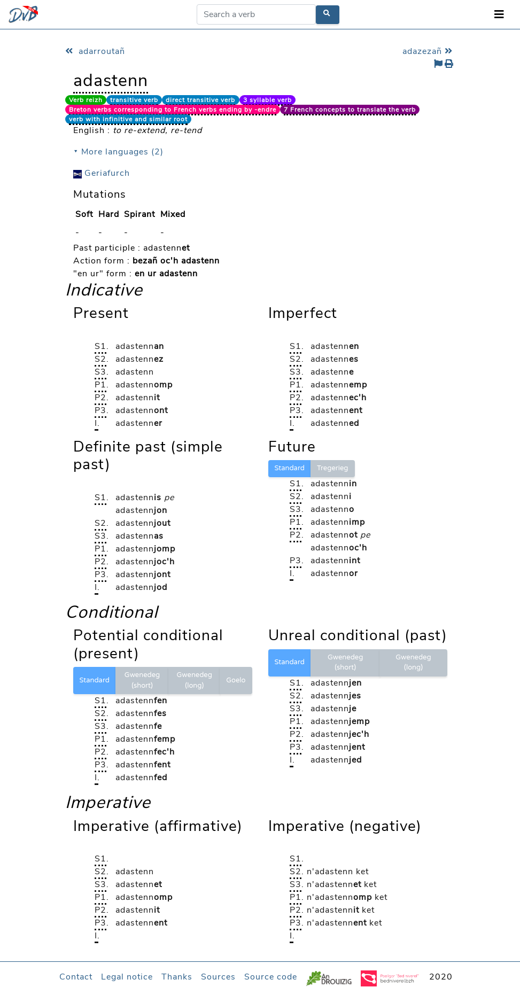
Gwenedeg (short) (142, 680)
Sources (218, 977)
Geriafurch (101, 173)
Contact (75, 977)
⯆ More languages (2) (118, 152)
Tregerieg (332, 468)
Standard (290, 468)
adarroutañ (95, 51)
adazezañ (428, 51)
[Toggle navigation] (499, 14)
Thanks (176, 977)
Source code (270, 977)
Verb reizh (86, 100)
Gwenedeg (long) (194, 680)
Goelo (235, 680)
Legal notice (127, 977)
